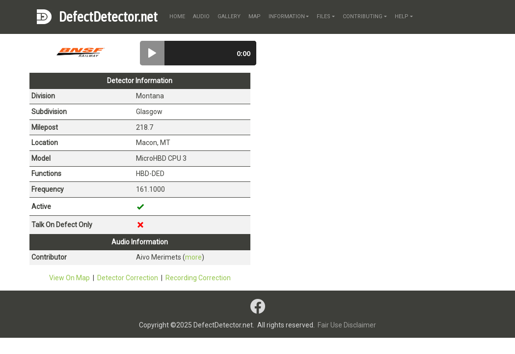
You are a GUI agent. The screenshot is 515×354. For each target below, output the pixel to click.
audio (201, 16)
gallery (229, 16)
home (177, 16)
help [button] (401, 16)
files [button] (323, 16)
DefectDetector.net (108, 17)
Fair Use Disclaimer (347, 325)
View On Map (69, 278)
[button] (152, 53)
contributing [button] (362, 16)
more (193, 257)
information (287, 16)
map (254, 16)
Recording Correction (198, 278)
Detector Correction (127, 278)
